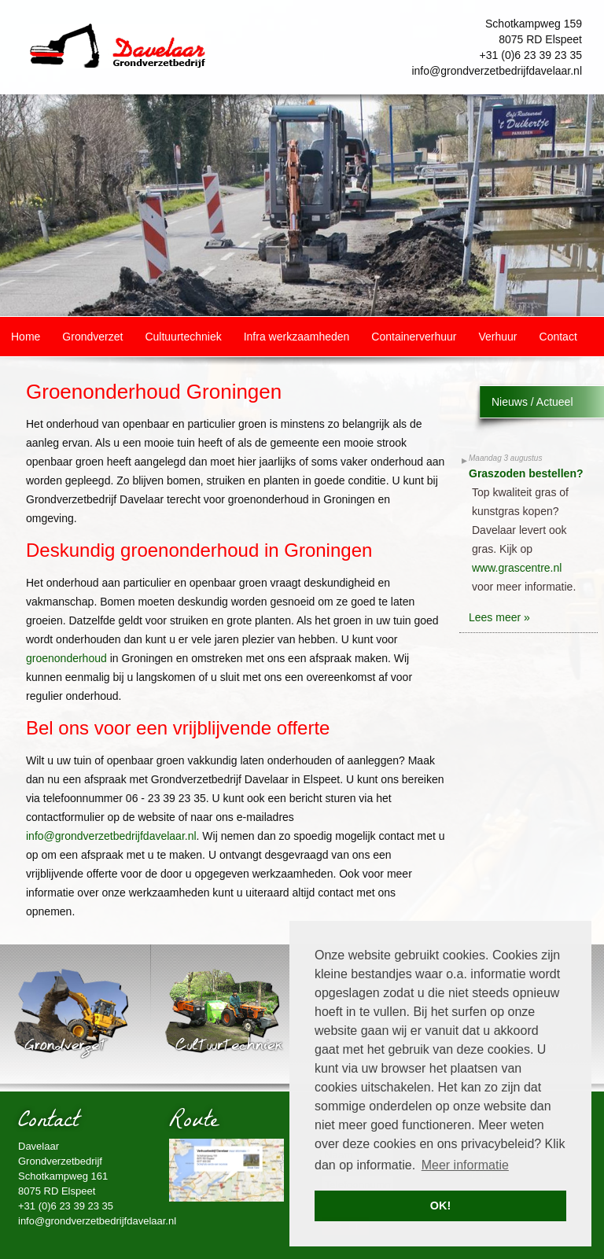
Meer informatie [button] (465, 1165)
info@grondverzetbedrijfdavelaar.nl (496, 70)
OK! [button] (440, 1205)
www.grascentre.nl (517, 567)
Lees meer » (499, 617)
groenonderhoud (66, 658)
